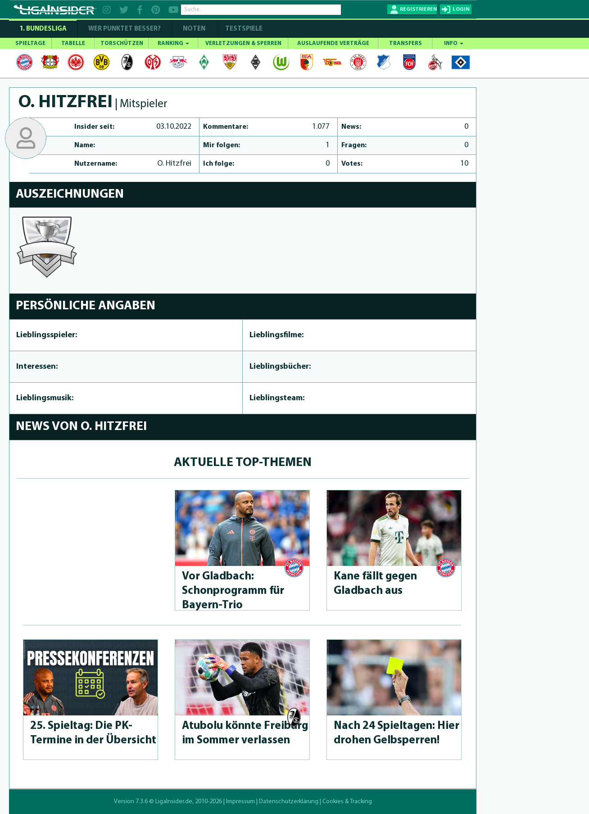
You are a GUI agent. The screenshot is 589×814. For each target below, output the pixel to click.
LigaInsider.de (173, 801)
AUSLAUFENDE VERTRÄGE (333, 43)
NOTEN (194, 29)
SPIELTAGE (30, 43)
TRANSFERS (405, 43)
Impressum (240, 801)
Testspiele (243, 29)
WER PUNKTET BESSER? (124, 29)
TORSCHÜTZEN (121, 43)
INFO (453, 43)
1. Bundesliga (43, 29)
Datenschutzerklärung (288, 801)
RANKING (173, 43)
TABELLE (73, 43)
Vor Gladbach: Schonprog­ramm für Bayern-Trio (233, 591)
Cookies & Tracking (347, 801)
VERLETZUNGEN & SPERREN (243, 43)
